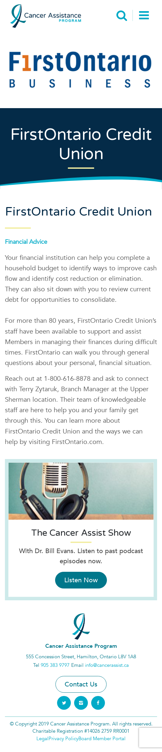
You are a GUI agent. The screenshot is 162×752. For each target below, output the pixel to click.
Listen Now (81, 580)
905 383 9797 (55, 665)
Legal (42, 738)
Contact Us (81, 684)
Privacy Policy (63, 738)
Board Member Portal (102, 738)
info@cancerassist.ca (107, 665)
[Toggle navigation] (144, 16)
